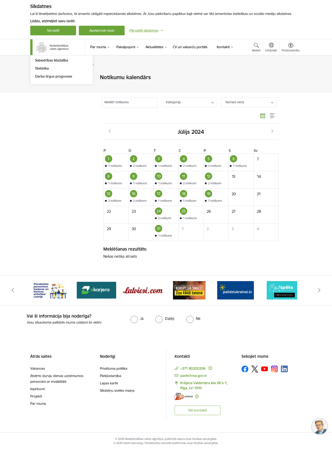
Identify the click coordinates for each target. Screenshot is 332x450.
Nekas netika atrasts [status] (189, 252)
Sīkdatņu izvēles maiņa (117, 390)
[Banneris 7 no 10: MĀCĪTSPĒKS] (282, 290)
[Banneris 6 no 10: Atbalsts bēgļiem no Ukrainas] (235, 290)
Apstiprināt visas (101, 30)
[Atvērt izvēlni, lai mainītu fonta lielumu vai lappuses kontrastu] (291, 47)
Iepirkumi (37, 389)
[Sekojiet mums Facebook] (244, 369)
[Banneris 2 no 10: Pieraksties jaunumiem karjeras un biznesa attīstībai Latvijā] (50, 290)
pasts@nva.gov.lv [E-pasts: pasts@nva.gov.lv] (193, 375)
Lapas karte (109, 383)
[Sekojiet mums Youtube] (264, 369)
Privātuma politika (113, 368)
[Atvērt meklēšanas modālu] (256, 47)
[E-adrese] (184, 396)
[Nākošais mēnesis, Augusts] (272, 131)
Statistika (42, 117)
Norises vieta (234, 102)
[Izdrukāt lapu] (290, 75)
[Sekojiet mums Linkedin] (284, 369)
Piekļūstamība (110, 376)
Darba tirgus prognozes (53, 125)
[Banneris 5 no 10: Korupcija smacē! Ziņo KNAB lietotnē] (189, 290)
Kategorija (173, 102)
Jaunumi (41, 85)
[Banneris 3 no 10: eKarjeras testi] (96, 290)
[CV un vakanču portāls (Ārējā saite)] (190, 47)
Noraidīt (53, 30)
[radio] (137, 318)
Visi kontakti (197, 410)
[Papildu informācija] (210, 368)
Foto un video (45, 101)
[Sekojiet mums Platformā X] (254, 369)
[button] (115, 162)
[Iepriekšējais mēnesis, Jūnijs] (109, 131)
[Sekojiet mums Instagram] (274, 369)
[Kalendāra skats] (262, 116)
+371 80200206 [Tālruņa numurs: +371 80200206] (193, 368)
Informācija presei (49, 93)
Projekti (36, 396)
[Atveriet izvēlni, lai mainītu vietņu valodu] (271, 47)
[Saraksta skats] (272, 116)
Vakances (37, 368)
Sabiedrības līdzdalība (51, 109)
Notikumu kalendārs (50, 77)
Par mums (38, 403)
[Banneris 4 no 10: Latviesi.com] (143, 290)
